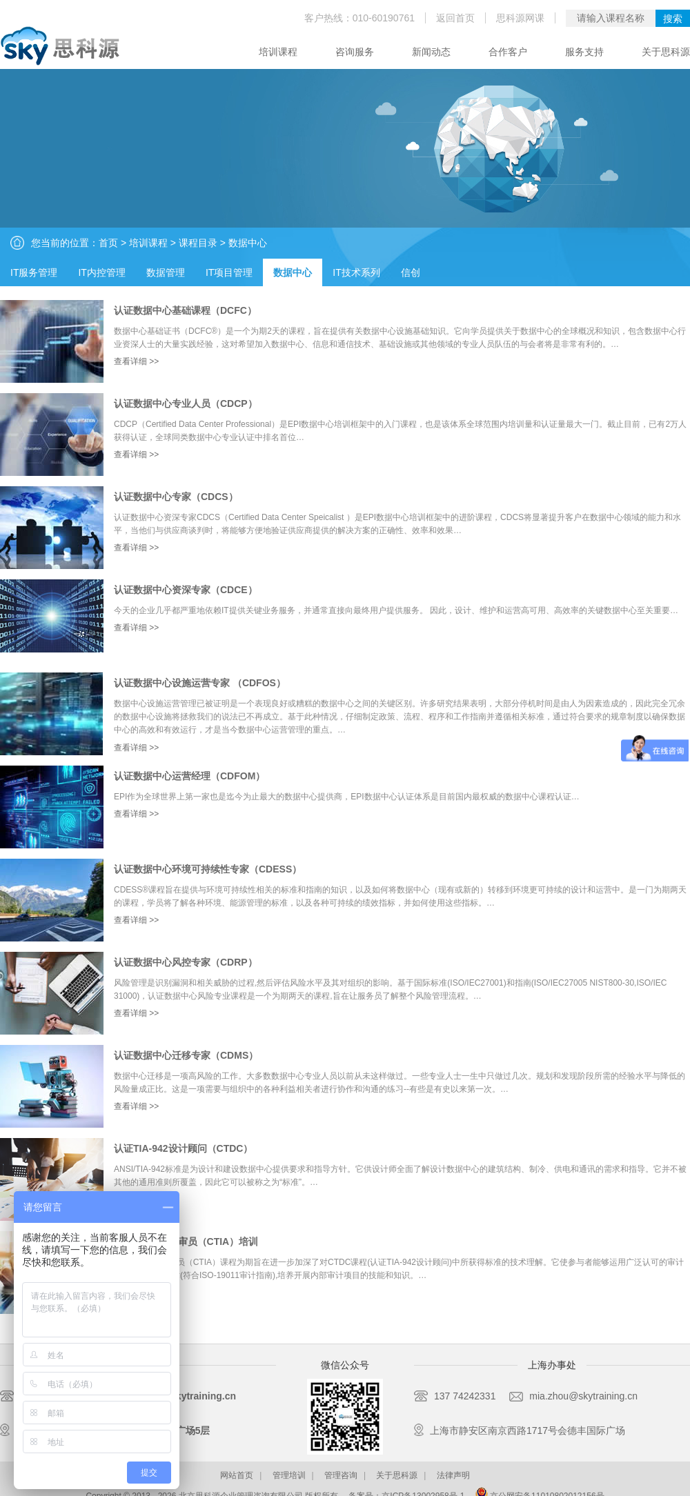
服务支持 (584, 51)
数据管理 (165, 272)
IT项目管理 (229, 272)
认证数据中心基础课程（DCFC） (185, 310)
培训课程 (278, 51)
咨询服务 (354, 51)
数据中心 (247, 242)
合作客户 (508, 51)
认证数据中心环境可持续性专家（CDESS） (208, 869)
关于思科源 (666, 51)
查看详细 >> (136, 361)
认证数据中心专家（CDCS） (176, 496)
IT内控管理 (101, 272)
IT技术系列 (356, 272)
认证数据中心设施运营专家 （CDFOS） (200, 682)
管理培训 (289, 1475)
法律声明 (453, 1475)
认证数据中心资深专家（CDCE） (185, 589)
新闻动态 (431, 51)
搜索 (672, 18)
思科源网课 (520, 17)
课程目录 (198, 242)
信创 (410, 272)
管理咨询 (340, 1475)
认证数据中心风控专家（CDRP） (185, 962)
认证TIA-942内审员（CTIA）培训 (186, 1241)
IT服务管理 (33, 272)
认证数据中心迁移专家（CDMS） (186, 1055)
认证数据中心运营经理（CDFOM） (189, 775)
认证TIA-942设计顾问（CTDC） (183, 1148)
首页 (108, 242)
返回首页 (455, 17)
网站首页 (236, 1475)
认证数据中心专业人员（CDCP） (185, 403)
